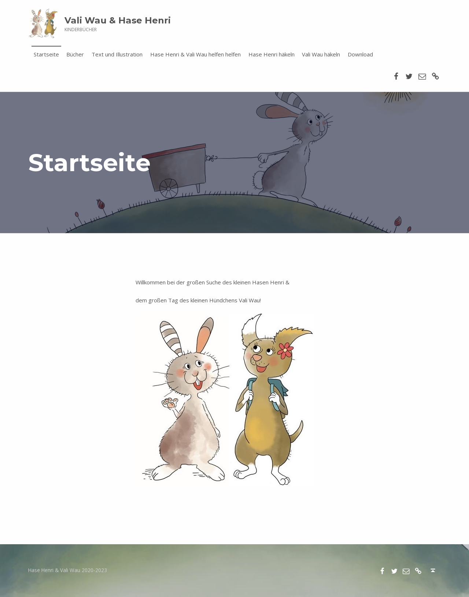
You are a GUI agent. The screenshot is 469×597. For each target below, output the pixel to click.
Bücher (75, 54)
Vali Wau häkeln (321, 54)
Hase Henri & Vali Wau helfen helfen (195, 54)
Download (360, 54)
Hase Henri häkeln (271, 54)
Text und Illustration (117, 54)
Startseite (46, 54)
